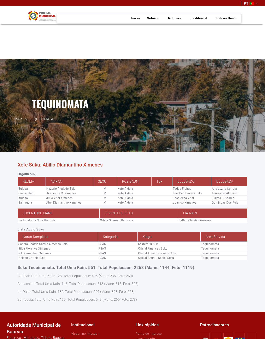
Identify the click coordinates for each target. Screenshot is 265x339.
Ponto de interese (149, 333)
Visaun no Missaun (85, 333)
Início (18, 119)
